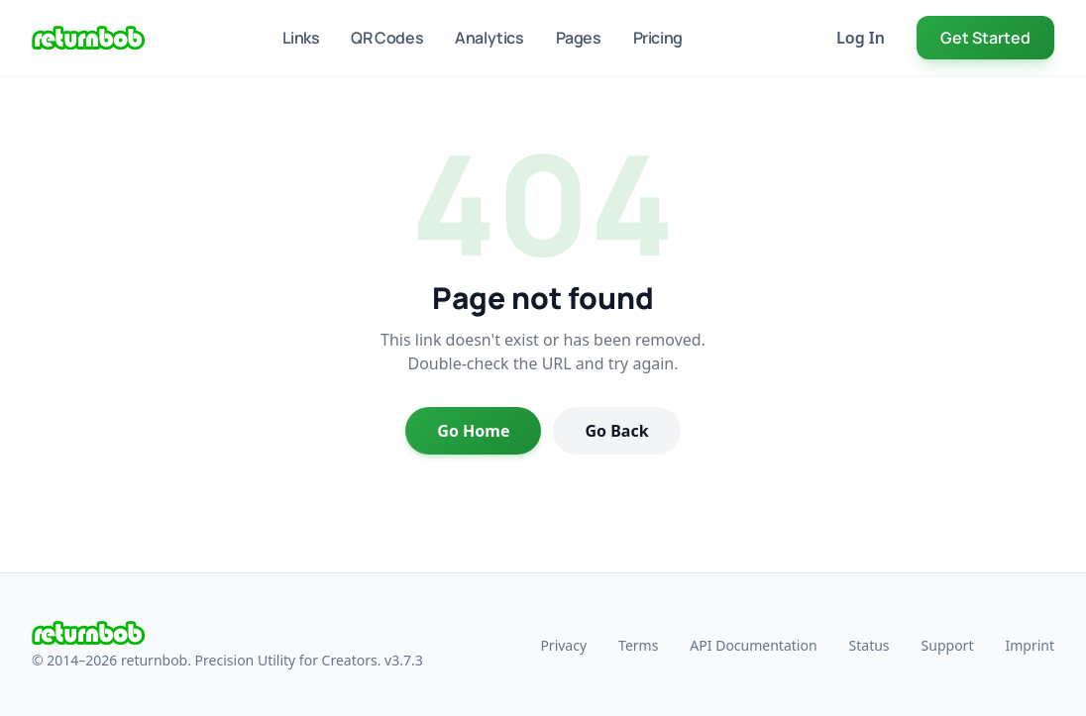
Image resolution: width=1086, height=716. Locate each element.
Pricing (658, 38)
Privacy (563, 645)
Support (948, 645)
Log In (860, 38)
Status (869, 645)
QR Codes (387, 38)
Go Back (616, 431)
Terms (638, 645)
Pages (578, 38)
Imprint (1029, 645)
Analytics (489, 38)
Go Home (473, 431)
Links (300, 38)
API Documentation (753, 645)
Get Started (985, 38)
